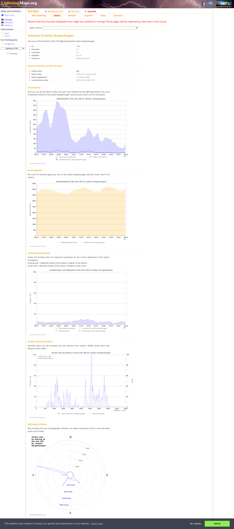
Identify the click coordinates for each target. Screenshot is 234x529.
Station (57, 15)
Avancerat (118, 15)
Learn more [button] (97, 523)
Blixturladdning (39, 15)
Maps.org (19, 2)
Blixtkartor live (55, 11)
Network (72, 15)
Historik (75, 11)
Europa (8, 19)
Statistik (91, 11)
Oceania (9, 22)
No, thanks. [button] (196, 523)
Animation (14, 53)
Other (103, 15)
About (7, 36)
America (9, 25)
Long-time (88, 15)
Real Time (9, 15)
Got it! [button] (217, 523)
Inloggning (9, 43)
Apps (7, 33)
